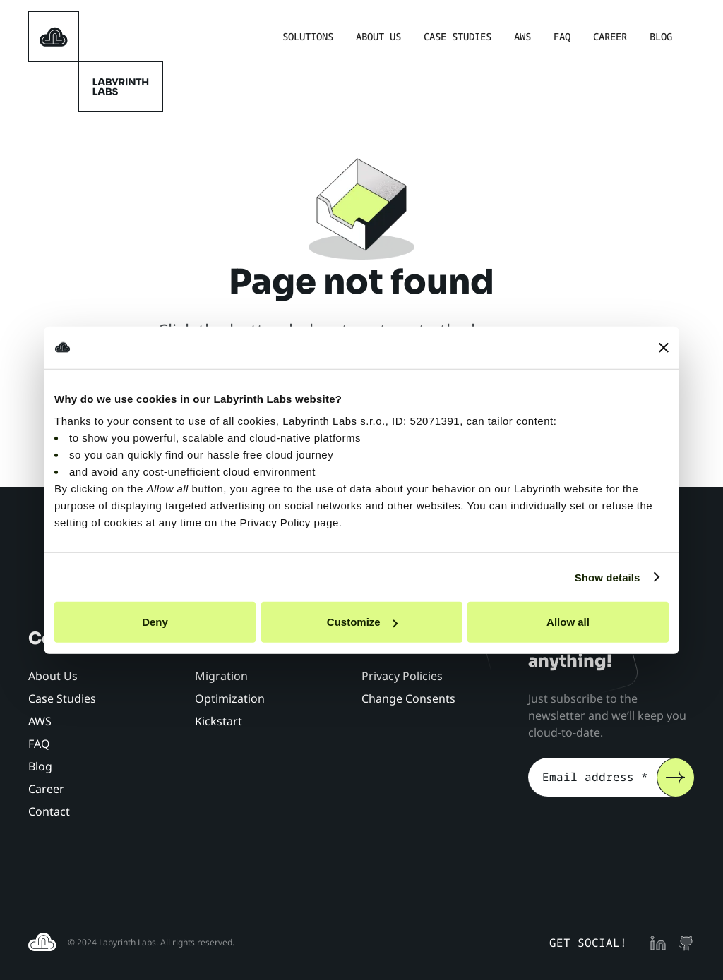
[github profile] (686, 942)
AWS (522, 36)
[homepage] (53, 36)
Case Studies (457, 36)
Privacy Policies (402, 676)
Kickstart (218, 721)
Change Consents (408, 698)
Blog (661, 36)
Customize (362, 622)
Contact (49, 811)
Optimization (230, 698)
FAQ (562, 36)
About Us (378, 36)
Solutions (307, 36)
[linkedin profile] (658, 942)
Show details (607, 577)
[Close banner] (664, 347)
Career (610, 36)
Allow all (568, 622)
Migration (221, 676)
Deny (155, 622)
